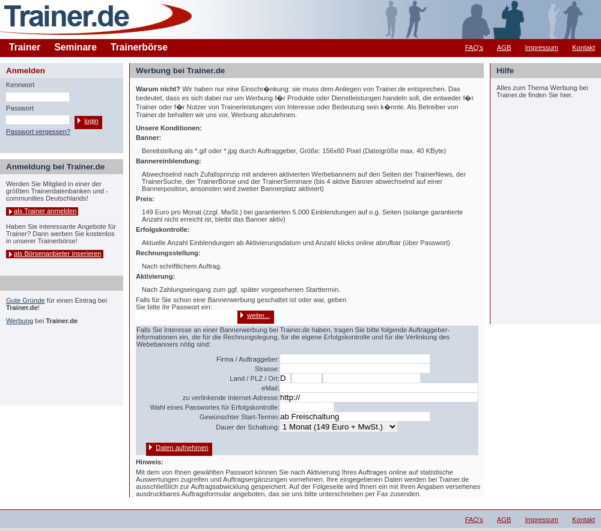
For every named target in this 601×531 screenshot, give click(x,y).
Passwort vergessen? (38, 131)
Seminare (75, 47)
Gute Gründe (25, 300)
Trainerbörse (139, 47)
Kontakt (583, 47)
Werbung (19, 320)
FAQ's (474, 47)
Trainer (24, 47)
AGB (504, 47)
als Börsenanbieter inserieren (58, 253)
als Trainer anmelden (45, 210)
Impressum (541, 47)
